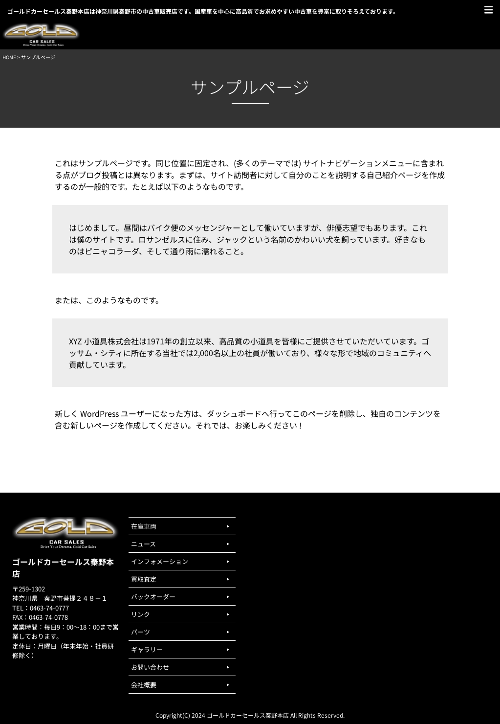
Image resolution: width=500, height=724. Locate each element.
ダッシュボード (234, 413)
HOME (9, 57)
